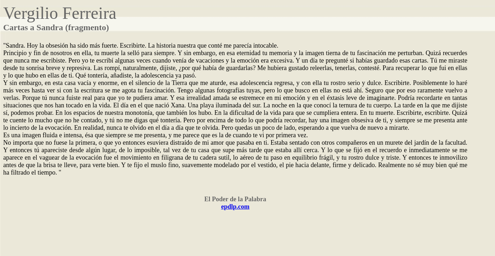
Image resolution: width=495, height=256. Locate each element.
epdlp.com (235, 206)
